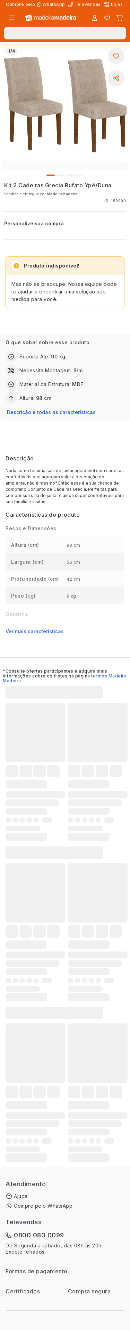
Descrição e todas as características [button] (51, 412)
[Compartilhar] (116, 78)
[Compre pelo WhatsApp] (52, 4)
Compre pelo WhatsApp (43, 1206)
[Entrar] (94, 18)
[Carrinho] (119, 18)
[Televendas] (85, 4)
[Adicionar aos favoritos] (116, 56)
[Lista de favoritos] (107, 18)
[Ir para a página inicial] (50, 18)
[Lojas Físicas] (114, 4)
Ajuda (21, 1196)
